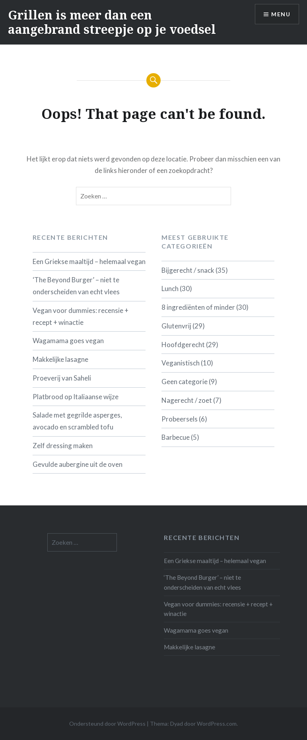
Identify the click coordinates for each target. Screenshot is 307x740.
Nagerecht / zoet (186, 400)
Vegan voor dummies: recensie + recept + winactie (80, 316)
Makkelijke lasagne (60, 359)
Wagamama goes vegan (68, 340)
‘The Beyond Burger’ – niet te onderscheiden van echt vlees (76, 286)
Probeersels (179, 419)
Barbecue (175, 437)
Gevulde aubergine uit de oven (77, 464)
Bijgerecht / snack (187, 270)
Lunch (170, 288)
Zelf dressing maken (63, 445)
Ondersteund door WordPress (107, 723)
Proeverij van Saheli (62, 378)
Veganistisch (180, 363)
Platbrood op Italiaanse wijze (76, 396)
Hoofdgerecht (183, 344)
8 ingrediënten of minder (198, 307)
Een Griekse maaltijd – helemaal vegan (89, 261)
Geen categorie (184, 381)
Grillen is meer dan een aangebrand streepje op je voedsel (112, 22)
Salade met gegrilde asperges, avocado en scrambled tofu (77, 421)
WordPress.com (217, 723)
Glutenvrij (176, 326)
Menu (280, 14)
